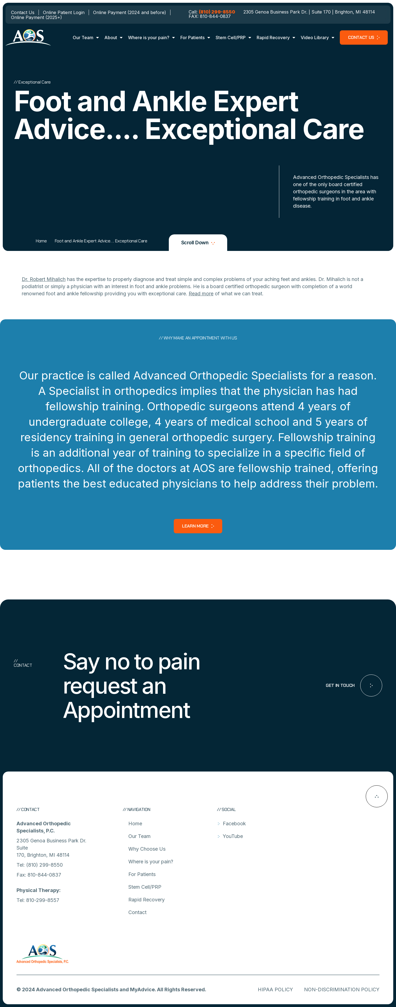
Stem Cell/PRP (233, 37)
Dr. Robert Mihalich (44, 279)
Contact (137, 912)
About (113, 37)
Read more (201, 293)
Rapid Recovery (276, 37)
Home (41, 241)
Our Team (86, 37)
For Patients (195, 37)
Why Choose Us (147, 849)
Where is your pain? (151, 37)
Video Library (317, 37)
